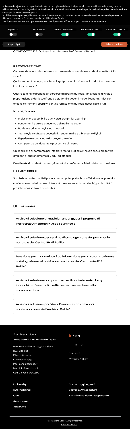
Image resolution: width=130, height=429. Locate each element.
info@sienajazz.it (28, 368)
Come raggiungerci (82, 384)
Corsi (16, 395)
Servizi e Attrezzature (83, 389)
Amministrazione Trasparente (89, 395)
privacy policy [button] (113, 6)
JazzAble (19, 406)
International (22, 389)
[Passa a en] (77, 335)
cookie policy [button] (30, 12)
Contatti (74, 353)
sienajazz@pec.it (28, 363)
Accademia (21, 401)
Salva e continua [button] (114, 44)
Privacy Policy (78, 358)
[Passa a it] (70, 335)
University (20, 384)
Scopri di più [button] (14, 44)
